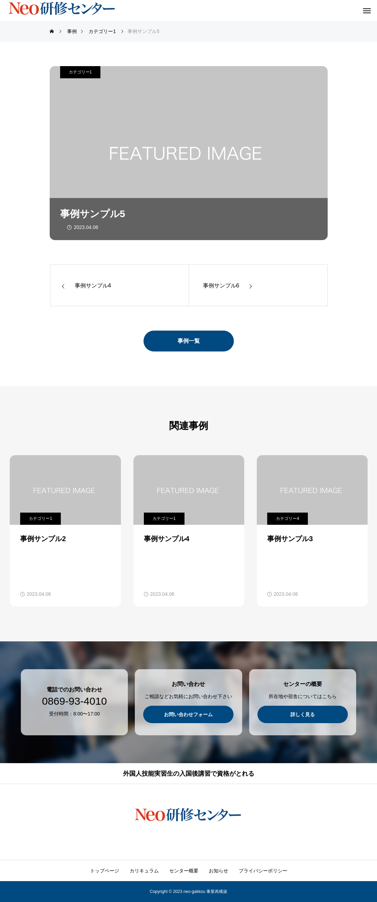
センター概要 (183, 870)
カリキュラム (144, 870)
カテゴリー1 (80, 72)
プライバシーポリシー (263, 870)
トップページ (104, 870)
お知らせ (218, 870)
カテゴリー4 (287, 518)
